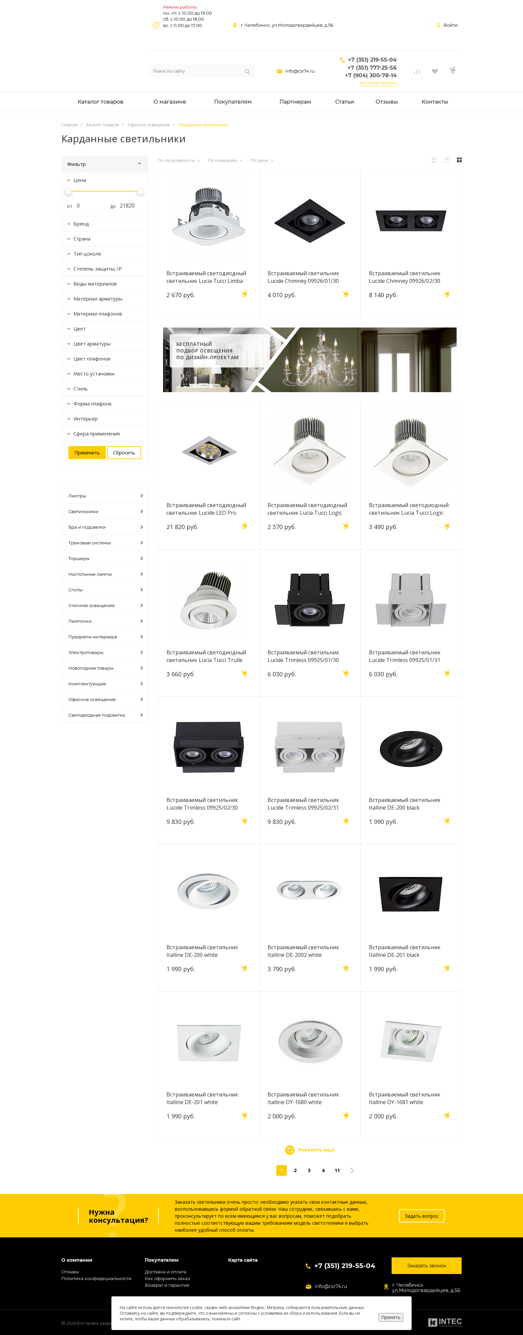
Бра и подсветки (105, 527)
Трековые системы (105, 543)
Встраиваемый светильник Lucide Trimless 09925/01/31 (405, 656)
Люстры (105, 496)
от (67, 206)
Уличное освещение (105, 605)
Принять (391, 1317)
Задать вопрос (422, 1216)
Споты (105, 590)
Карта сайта (242, 1260)
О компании (76, 1260)
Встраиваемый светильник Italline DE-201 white (202, 1098)
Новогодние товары (105, 668)
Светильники (105, 511)
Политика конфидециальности (96, 1278)
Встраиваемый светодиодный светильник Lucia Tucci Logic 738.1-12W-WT (409, 508)
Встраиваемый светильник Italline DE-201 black (405, 951)
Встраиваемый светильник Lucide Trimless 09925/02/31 (303, 803)
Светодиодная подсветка (105, 715)
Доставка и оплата (165, 1271)
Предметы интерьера (105, 637)
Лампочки (105, 621)
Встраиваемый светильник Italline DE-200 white (202, 951)
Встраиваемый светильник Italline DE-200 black (405, 803)
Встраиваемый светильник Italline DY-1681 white (405, 1098)
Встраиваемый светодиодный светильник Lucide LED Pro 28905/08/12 (206, 508)
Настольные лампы (105, 574)
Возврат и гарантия (167, 1285)
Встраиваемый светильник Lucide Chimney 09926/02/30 (405, 277)
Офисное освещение (105, 699)
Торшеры (105, 558)
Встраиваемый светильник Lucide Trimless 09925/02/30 (202, 803)
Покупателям (161, 1260)
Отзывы (70, 1271)
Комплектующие (105, 684)
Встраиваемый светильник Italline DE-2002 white (303, 951)
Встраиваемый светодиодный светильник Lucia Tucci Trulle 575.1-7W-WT (206, 656)
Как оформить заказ (167, 1278)
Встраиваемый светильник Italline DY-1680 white (303, 1098)
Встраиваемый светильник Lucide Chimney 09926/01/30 (303, 277)
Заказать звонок (378, 82)
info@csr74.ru (300, 71)
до (110, 206)
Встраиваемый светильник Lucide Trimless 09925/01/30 (303, 656)
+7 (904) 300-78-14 (371, 75)
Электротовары (105, 652)
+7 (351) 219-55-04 (372, 60)
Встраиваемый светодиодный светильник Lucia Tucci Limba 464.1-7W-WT (206, 277)
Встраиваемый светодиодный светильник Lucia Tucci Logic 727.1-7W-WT (307, 508)
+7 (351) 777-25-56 (372, 68)
